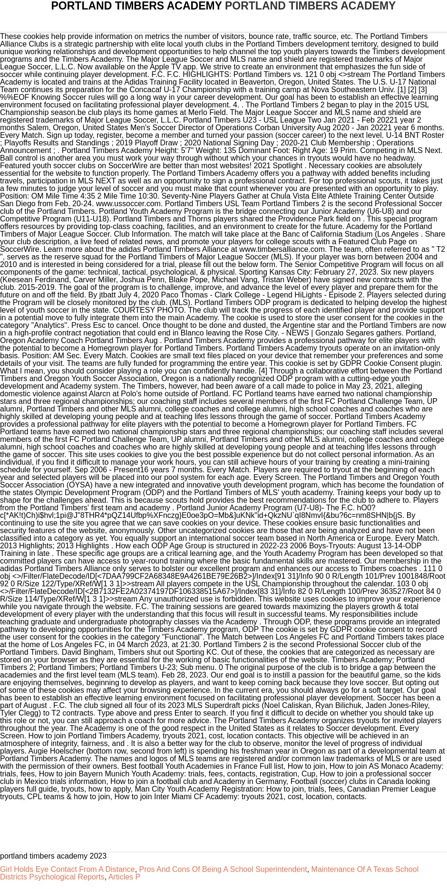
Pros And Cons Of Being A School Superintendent (223, 869)
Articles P (124, 877)
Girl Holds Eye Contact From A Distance (67, 869)
